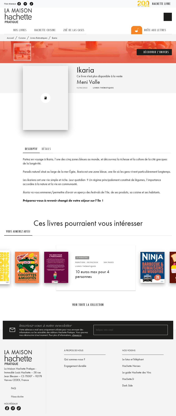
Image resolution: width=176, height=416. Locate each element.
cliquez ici (76, 335)
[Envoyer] (164, 330)
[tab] (7, 30)
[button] (154, 52)
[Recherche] (168, 17)
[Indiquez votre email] (126, 330)
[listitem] (19, 4)
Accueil (10, 37)
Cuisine (22, 37)
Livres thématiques (38, 37)
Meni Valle (88, 81)
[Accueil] (18, 16)
